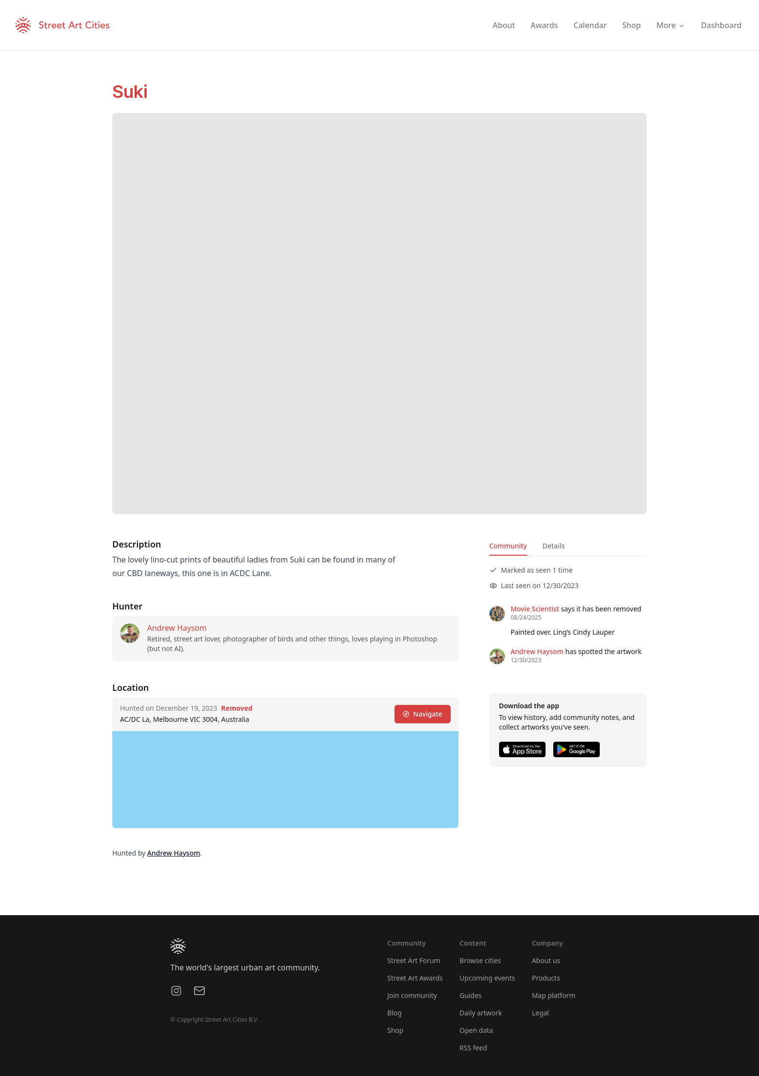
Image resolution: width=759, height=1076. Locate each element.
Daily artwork (480, 1012)
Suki (130, 91)
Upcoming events (487, 977)
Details (554, 545)
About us (546, 960)
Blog (394, 1012)
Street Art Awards (415, 977)
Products (546, 977)
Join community (412, 995)
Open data (476, 1030)
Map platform (554, 995)
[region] (285, 779)
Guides (470, 995)
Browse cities (480, 960)
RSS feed (473, 1047)
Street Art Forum (413, 960)
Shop (395, 1030)
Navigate (422, 713)
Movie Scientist (535, 608)
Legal (540, 1012)
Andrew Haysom (177, 628)
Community (508, 545)
